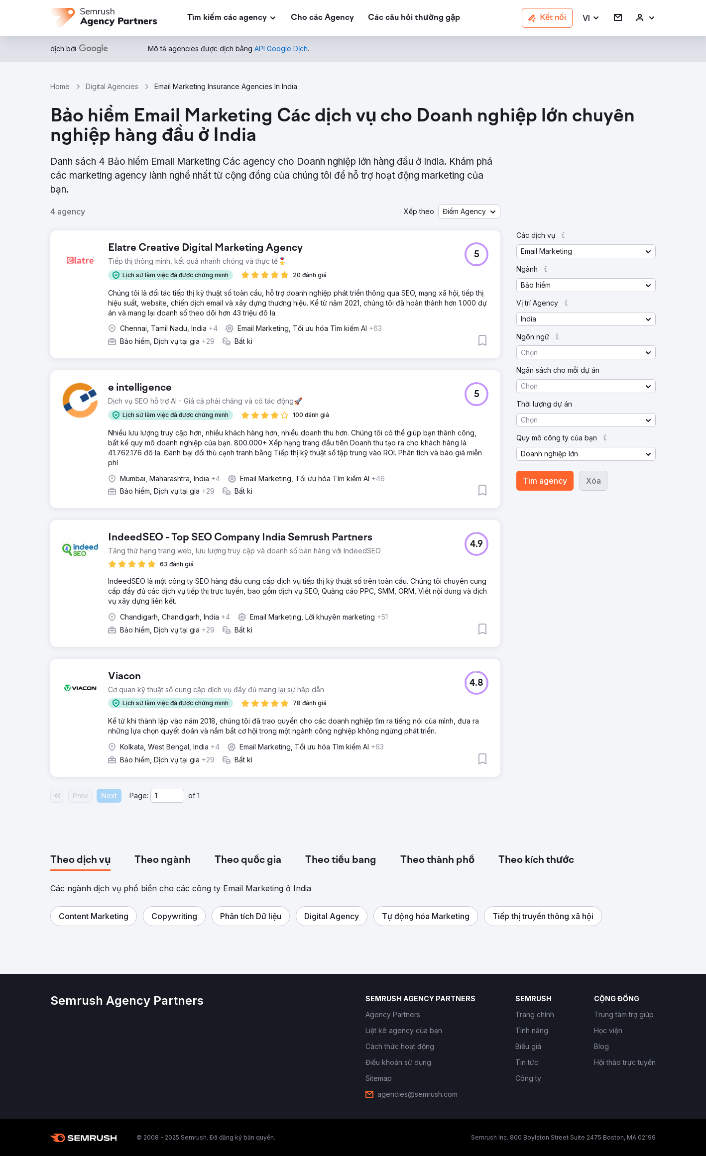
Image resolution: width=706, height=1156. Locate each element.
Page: (138, 795)
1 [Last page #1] (198, 795)
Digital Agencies (112, 86)
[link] (322, 18)
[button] (591, 18)
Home (60, 86)
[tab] (80, 860)
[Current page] (167, 795)
